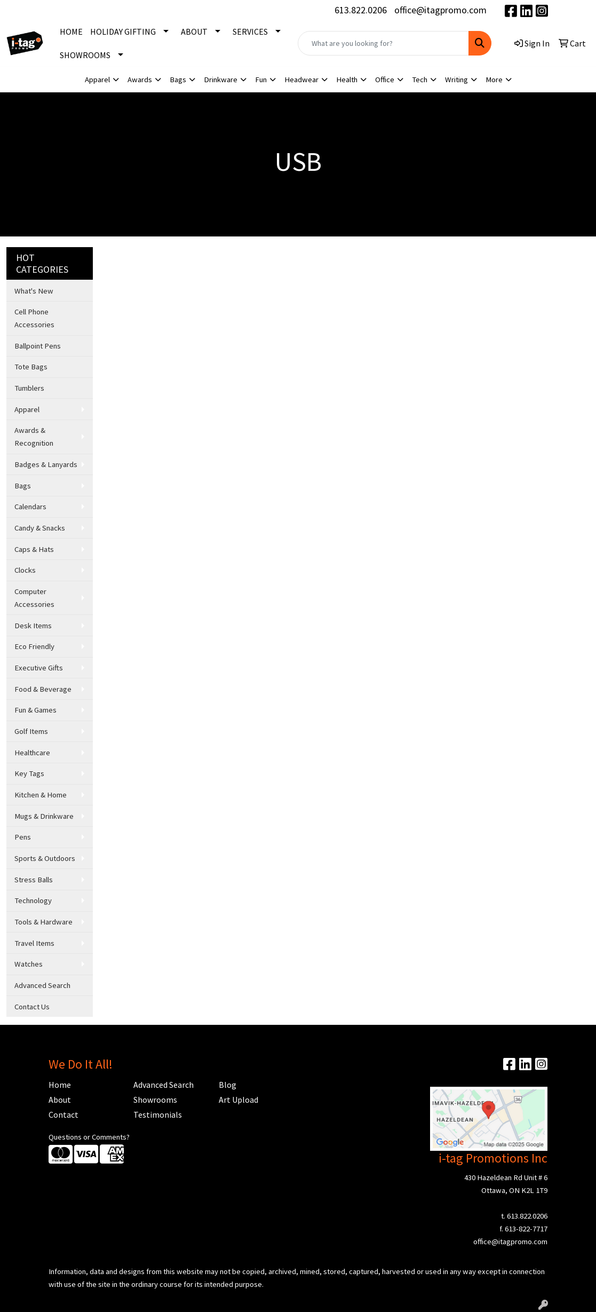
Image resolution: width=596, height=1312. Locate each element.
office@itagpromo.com (440, 10)
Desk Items (33, 625)
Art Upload (238, 1099)
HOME (71, 31)
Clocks (25, 570)
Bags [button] (178, 79)
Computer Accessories (34, 598)
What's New (33, 291)
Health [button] (346, 79)
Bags (22, 486)
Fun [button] (261, 79)
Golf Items (31, 731)
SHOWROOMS (85, 55)
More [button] (494, 79)
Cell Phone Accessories (34, 318)
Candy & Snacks (39, 528)
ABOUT (194, 31)
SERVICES (250, 31)
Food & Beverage (42, 689)
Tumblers (29, 388)
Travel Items (34, 943)
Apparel (26, 409)
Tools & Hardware (43, 922)
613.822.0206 (361, 10)
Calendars (30, 506)
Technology (33, 900)
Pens (22, 837)
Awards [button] (140, 79)
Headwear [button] (301, 79)
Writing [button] (456, 79)
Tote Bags (30, 367)
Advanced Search (42, 985)
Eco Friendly (34, 646)
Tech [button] (419, 79)
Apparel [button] (97, 79)
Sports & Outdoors (44, 858)
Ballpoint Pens (37, 346)
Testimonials (157, 1114)
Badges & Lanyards (45, 464)
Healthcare (32, 752)
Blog (227, 1084)
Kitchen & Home (40, 795)
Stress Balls (33, 879)
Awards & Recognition (33, 436)
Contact (63, 1114)
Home (60, 1084)
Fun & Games (35, 710)
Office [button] (384, 79)
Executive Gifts (38, 668)
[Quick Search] (383, 43)
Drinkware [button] (220, 79)
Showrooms (155, 1099)
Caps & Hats (34, 549)
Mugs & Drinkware (44, 816)
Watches (28, 964)
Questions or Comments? (89, 1137)
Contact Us (32, 1006)
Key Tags (29, 773)
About (60, 1099)
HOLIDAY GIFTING (123, 31)
